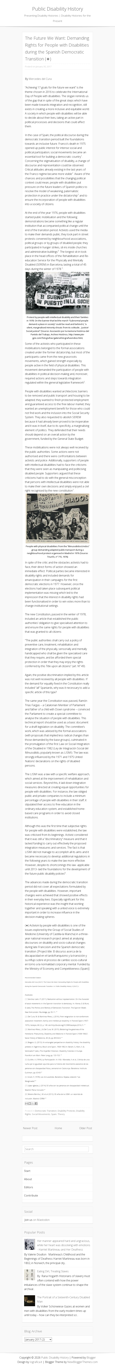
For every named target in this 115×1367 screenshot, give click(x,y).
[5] (26, 1059)
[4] (26, 1042)
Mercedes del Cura (40, 79)
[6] (26, 1077)
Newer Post (30, 1128)
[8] (26, 1094)
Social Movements (41, 1114)
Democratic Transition (46, 1110)
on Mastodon (41, 1220)
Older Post (85, 1128)
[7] (26, 1085)
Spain (54, 1114)
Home (58, 1128)
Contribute (31, 1195)
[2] (26, 1016)
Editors (28, 1187)
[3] (26, 1029)
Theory (61, 1114)
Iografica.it (36, 1362)
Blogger (91, 1357)
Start (27, 1171)
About (28, 1179)
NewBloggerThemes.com (82, 1362)
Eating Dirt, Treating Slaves (53, 1271)
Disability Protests (66, 1110)
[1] (26, 999)
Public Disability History (57, 8)
